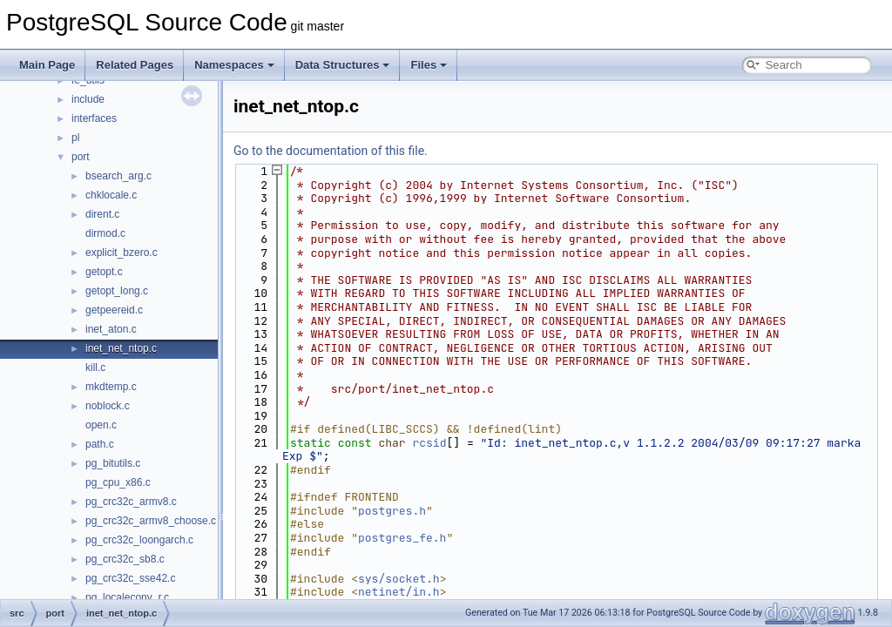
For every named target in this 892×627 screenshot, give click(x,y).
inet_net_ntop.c (121, 348)
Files (428, 64)
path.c (99, 444)
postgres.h (392, 510)
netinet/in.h (399, 591)
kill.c (95, 367)
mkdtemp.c (111, 387)
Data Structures (342, 64)
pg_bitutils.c (112, 463)
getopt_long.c (116, 291)
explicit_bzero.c (121, 252)
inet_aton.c (111, 329)
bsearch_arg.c (118, 176)
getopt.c (104, 272)
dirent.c (102, 214)
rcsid (429, 442)
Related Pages (134, 64)
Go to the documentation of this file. (330, 151)
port (80, 157)
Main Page (47, 64)
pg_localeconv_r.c (127, 597)
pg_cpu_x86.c (118, 482)
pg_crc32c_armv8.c (131, 502)
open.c (101, 425)
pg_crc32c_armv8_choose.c (150, 521)
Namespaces (234, 64)
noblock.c (107, 406)
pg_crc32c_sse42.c (130, 578)
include (88, 99)
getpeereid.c (114, 310)
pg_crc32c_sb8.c (125, 559)
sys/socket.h (399, 578)
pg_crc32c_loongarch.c (139, 540)
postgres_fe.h (402, 537)
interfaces (94, 118)
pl (75, 137)
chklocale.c (111, 195)
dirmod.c (105, 233)
